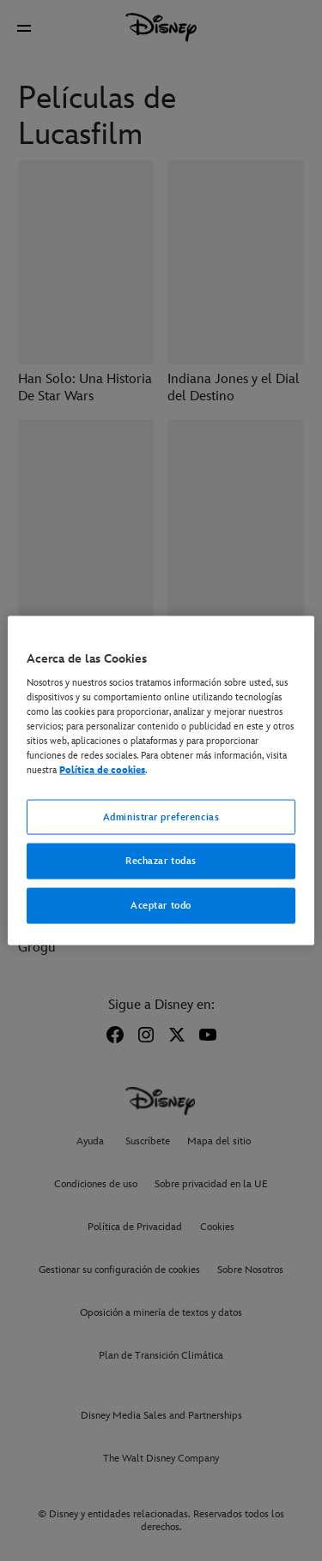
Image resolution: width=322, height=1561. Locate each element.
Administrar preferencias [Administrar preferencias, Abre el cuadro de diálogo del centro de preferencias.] (161, 816)
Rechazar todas (161, 861)
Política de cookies (102, 770)
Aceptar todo (161, 905)
